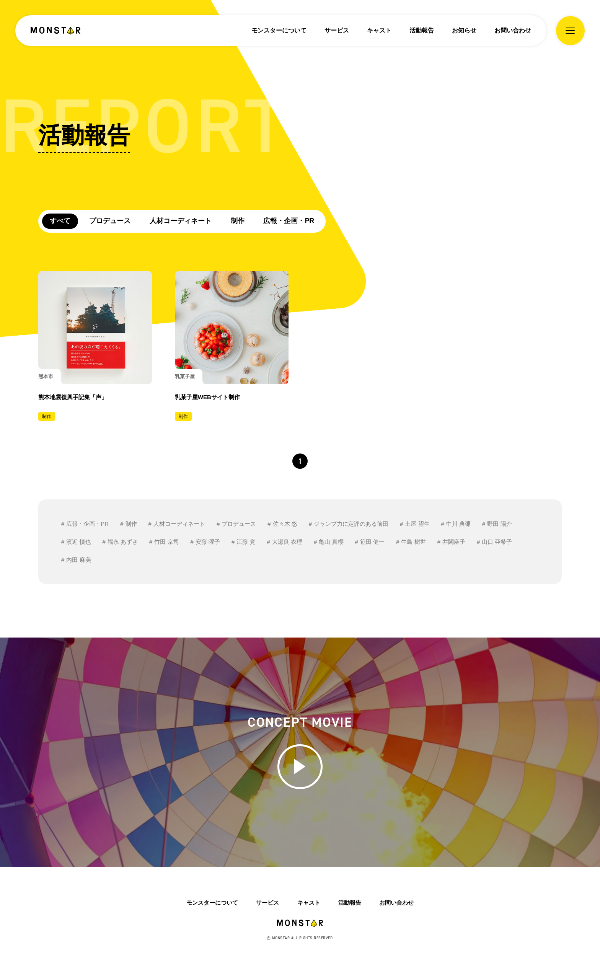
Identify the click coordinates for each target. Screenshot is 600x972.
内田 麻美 (78, 560)
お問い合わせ (512, 30)
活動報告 (421, 30)
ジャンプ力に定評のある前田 (351, 524)
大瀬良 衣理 (287, 542)
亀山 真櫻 (331, 542)
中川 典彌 (458, 524)
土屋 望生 (417, 524)
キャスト (379, 30)
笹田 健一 (372, 542)
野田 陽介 (499, 524)
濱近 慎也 (78, 542)
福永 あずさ (123, 542)
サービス (336, 30)
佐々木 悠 (285, 524)
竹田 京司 (166, 542)
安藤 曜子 (208, 542)
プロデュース (110, 221)
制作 (238, 221)
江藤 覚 (245, 542)
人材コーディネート (181, 221)
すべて (60, 221)
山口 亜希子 (497, 542)
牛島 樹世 (413, 542)
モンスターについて (279, 30)
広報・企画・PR (289, 221)
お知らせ (464, 30)
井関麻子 (453, 542)
